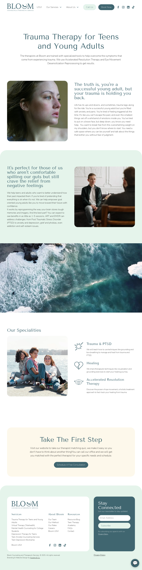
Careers (51, 528)
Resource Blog (74, 519)
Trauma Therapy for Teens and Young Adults (27, 521)
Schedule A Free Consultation (71, 464)
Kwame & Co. (35, 558)
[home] (20, 7)
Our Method (53, 522)
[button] (54, 7)
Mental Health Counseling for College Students (27, 529)
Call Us (89, 7)
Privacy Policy (99, 555)
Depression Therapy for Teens (24, 534)
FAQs (70, 528)
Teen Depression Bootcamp (23, 540)
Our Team (52, 519)
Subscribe (106, 525)
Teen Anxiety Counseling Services (26, 537)
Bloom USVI (53, 531)
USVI (39, 7)
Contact (71, 531)
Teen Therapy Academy (73, 524)
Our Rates (52, 525)
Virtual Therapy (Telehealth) (23, 525)
